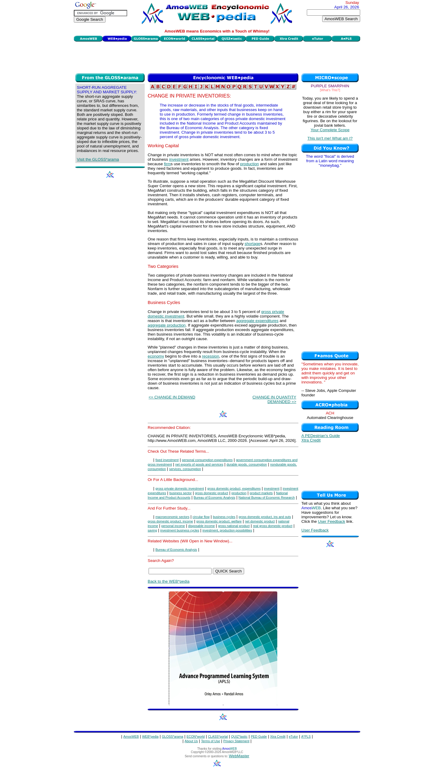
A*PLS (305, 736)
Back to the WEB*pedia (169, 581)
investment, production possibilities (227, 530)
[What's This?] (330, 90)
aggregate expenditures (257, 320)
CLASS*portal (218, 736)
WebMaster (239, 756)
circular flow (201, 517)
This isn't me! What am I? (330, 138)
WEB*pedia (150, 736)
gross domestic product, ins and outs (265, 517)
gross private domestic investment (180, 488)
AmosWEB (131, 736)
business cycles (224, 517)
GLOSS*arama (172, 736)
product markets (261, 493)
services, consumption (185, 469)
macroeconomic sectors (173, 517)
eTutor (293, 736)
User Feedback (331, 521)
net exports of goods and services (199, 464)
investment (178, 159)
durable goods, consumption (247, 464)
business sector (180, 493)
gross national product (234, 526)
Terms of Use (210, 741)
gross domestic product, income (170, 521)
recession (210, 356)
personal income (173, 526)
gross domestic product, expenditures (234, 488)
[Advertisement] (217, 56)
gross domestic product (211, 493)
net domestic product (260, 521)
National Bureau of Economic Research (266, 497)
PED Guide (259, 736)
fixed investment (167, 460)
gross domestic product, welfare (218, 521)
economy (156, 356)
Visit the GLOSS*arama (98, 159)
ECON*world (196, 736)
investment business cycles (179, 530)
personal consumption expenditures (207, 460)
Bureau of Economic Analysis (214, 497)
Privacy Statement (236, 741)
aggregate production (167, 325)
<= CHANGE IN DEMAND (172, 397)
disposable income (201, 526)
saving (152, 530)
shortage (252, 243)
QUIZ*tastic (239, 736)
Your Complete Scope (329, 130)
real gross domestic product (272, 526)
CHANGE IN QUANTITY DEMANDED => (274, 399)
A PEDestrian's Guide (320, 435)
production (249, 164)
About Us (191, 741)
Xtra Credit (311, 440)
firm (167, 164)
